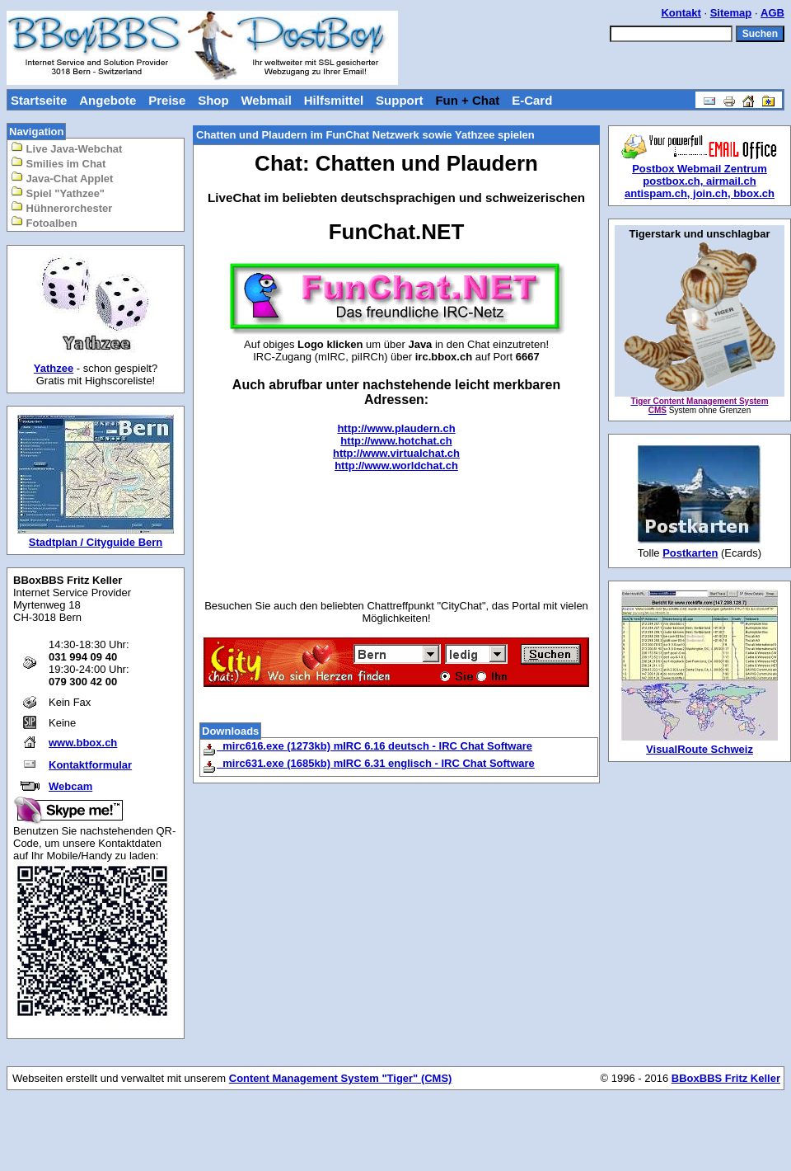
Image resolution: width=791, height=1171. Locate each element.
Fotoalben (44, 222)
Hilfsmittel (334, 100)
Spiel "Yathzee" (58, 193)
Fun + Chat (467, 100)
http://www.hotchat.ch (396, 441)
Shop (213, 100)
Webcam (70, 786)
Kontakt (680, 13)
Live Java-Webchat (66, 148)
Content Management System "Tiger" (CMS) (340, 1078)
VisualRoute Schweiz (699, 749)
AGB (772, 13)
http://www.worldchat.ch (396, 465)
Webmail (266, 100)
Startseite (39, 100)
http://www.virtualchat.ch (396, 453)
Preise (166, 100)
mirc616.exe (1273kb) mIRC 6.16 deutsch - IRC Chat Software (367, 746)
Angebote (107, 100)
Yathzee (53, 368)
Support (400, 100)
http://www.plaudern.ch (396, 428)
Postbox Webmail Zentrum (699, 168)
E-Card (532, 100)
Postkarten (690, 553)
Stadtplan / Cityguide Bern (96, 542)
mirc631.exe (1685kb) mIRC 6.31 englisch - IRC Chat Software (368, 763)
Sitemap (731, 13)
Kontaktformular (90, 765)
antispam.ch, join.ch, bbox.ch (700, 193)
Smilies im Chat (58, 163)
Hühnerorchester (61, 207)
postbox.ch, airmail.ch (699, 181)
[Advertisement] (396, 537)
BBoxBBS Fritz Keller (726, 1078)
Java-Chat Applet (62, 178)
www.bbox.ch (83, 742)
